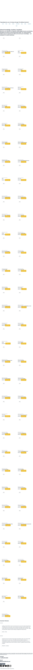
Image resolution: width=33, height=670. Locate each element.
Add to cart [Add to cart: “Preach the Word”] (23, 343)
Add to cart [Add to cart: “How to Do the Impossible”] (7, 252)
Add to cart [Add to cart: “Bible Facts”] (23, 89)
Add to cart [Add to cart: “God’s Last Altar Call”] (23, 216)
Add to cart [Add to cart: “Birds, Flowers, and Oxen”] (23, 107)
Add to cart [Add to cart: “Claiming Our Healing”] (23, 125)
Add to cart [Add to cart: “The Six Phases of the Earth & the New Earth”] (23, 525)
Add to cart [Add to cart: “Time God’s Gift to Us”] (23, 561)
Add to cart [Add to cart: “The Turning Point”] (23, 543)
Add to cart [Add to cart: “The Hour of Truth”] (7, 452)
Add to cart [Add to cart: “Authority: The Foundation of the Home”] (7, 89)
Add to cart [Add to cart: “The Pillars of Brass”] (23, 470)
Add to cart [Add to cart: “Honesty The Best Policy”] (23, 234)
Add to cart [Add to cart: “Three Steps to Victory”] (7, 561)
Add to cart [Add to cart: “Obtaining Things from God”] (7, 307)
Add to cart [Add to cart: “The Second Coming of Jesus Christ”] (8, 525)
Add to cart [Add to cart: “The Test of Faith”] (7, 543)
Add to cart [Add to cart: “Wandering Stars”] (23, 579)
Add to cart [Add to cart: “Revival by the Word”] (23, 361)
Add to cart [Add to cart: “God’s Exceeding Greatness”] (7, 198)
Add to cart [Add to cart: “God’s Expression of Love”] (23, 198)
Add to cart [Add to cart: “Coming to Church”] (7, 143)
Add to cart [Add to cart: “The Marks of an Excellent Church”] (23, 452)
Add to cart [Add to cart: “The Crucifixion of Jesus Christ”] (23, 416)
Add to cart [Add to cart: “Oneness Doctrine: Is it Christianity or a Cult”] (24, 307)
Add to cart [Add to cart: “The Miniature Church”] (7, 470)
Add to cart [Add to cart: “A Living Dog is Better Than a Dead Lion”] (7, 52)
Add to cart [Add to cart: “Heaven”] (7, 234)
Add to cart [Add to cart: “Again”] (23, 52)
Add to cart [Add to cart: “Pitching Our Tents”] (23, 325)
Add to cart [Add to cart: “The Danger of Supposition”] (23, 434)
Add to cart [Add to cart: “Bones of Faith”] (7, 125)
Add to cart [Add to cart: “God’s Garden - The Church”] (7, 216)
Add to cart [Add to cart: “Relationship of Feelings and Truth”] (7, 361)
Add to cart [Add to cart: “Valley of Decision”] (7, 579)
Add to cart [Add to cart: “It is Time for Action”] (23, 252)
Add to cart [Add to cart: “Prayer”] (8, 343)
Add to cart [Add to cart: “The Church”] (7, 416)
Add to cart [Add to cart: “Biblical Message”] (7, 107)
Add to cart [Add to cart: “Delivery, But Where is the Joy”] (23, 143)
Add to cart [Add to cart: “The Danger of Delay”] (7, 434)
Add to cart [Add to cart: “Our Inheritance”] (7, 325)
